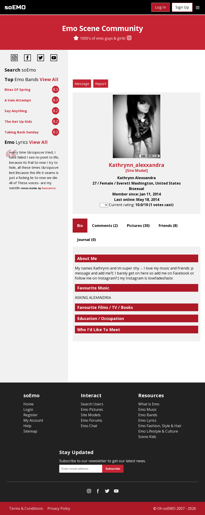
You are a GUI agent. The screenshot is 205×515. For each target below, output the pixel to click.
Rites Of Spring (17, 89)
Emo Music (147, 409)
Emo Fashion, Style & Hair (160, 425)
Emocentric (49, 188)
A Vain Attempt (18, 100)
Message (82, 83)
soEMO (15, 7)
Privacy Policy (58, 508)
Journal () (86, 239)
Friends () (168, 225)
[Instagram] (129, 38)
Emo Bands (147, 414)
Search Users (92, 404)
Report (100, 83)
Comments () (105, 225)
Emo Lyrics (147, 420)
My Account (33, 420)
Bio (80, 225)
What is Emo (148, 404)
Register (30, 414)
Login (28, 409)
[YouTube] (53, 58)
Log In (160, 7)
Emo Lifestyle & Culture (158, 431)
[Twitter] (40, 58)
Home (28, 404)
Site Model (136, 170)
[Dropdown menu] (198, 7)
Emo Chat (89, 425)
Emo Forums (91, 420)
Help (27, 425)
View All (49, 79)
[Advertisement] (136, 65)
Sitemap (30, 431)
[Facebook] (27, 58)
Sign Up (182, 7)
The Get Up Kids (18, 121)
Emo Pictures (92, 409)
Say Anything (16, 110)
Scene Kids (147, 436)
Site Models (91, 414)
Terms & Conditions (26, 508)
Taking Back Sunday (22, 132)
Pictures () (138, 225)
